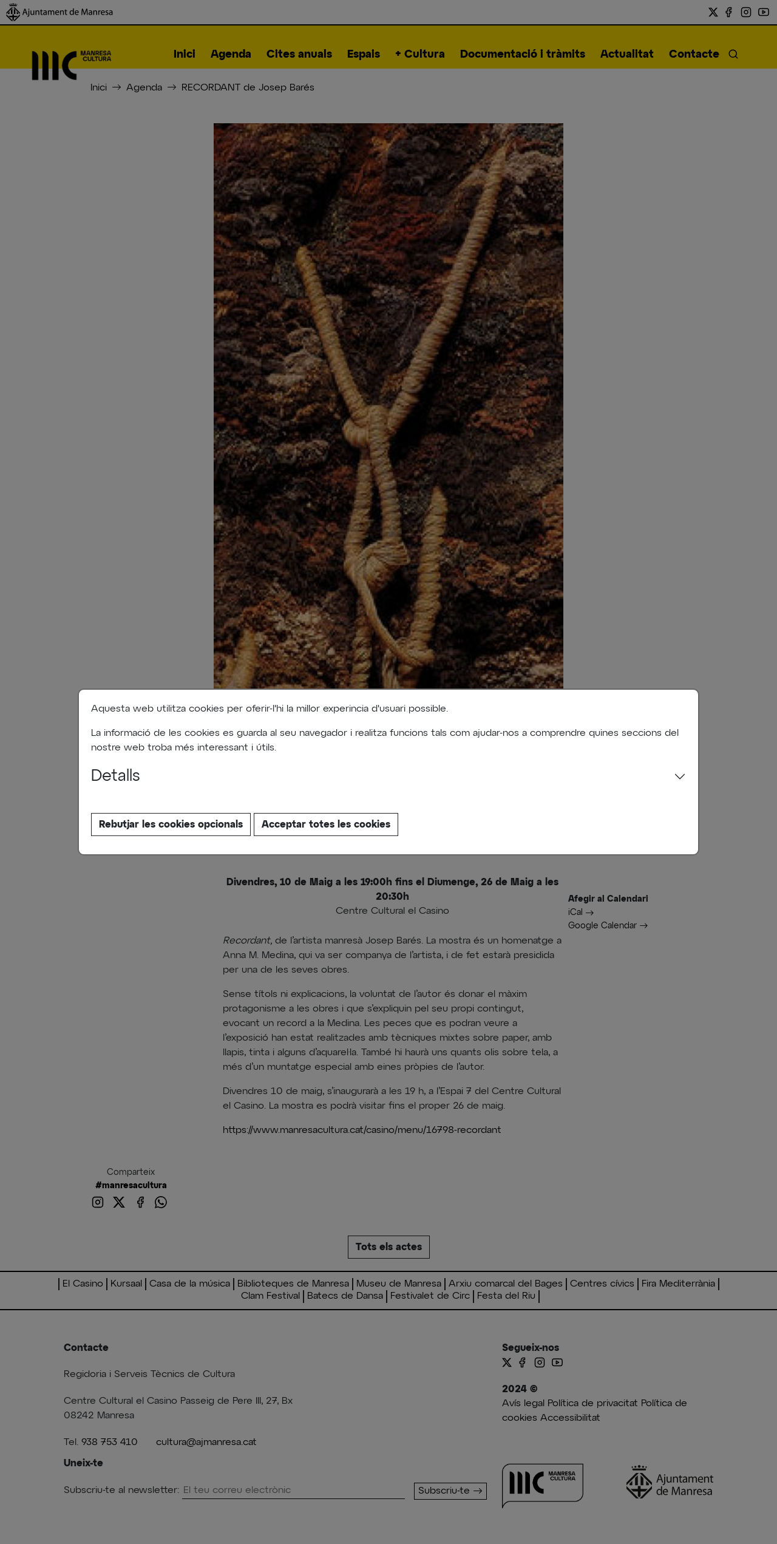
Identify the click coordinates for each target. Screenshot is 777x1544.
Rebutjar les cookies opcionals (171, 824)
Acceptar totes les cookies (326, 824)
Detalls (115, 776)
